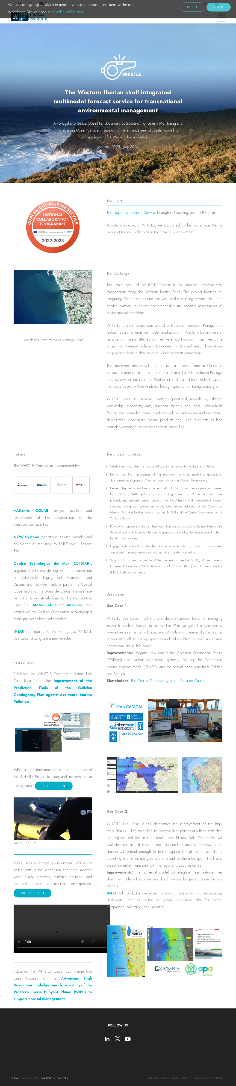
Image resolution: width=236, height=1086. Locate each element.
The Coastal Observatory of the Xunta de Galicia (167, 680)
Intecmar (74, 605)
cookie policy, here (69, 11)
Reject (192, 7)
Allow (218, 7)
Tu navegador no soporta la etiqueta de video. (62, 929)
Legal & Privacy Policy (209, 1078)
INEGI (19, 631)
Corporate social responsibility (169, 1078)
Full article (52, 786)
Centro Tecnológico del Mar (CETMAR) (52, 563)
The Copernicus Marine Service (131, 212)
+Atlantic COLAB (31, 510)
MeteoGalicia (44, 605)
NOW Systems (27, 537)
